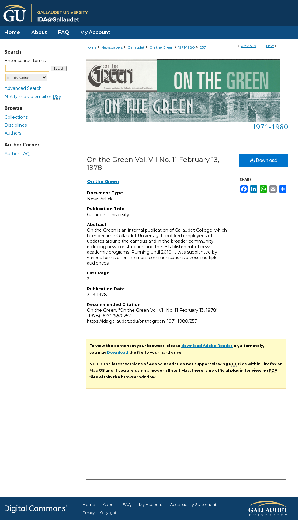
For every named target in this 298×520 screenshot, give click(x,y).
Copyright (108, 513)
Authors (13, 133)
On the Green (161, 47)
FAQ (127, 504)
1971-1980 (186, 47)
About (109, 504)
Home (91, 47)
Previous (248, 46)
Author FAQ (17, 153)
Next (270, 46)
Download (264, 160)
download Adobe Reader (207, 345)
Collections (16, 117)
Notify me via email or (33, 96)
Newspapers (112, 47)
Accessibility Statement (193, 504)
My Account (150, 504)
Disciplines (16, 125)
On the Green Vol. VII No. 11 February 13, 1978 (153, 164)
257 (203, 47)
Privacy (89, 513)
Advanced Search (23, 88)
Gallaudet (135, 47)
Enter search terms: (26, 60)
